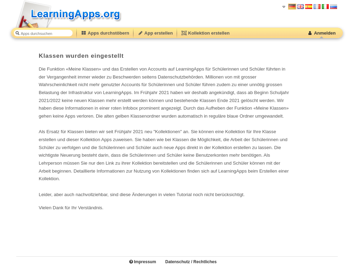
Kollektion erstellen (205, 33)
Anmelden (321, 33)
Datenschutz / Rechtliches (191, 261)
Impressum (142, 261)
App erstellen (155, 33)
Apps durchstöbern (105, 33)
